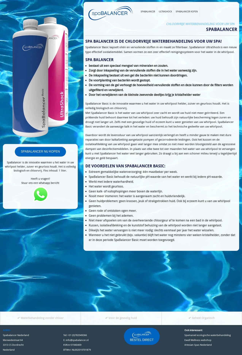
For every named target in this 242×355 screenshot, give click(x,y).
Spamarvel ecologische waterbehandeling (207, 335)
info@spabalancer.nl (77, 340)
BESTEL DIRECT (142, 336)
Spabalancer (148, 11)
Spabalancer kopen (187, 11)
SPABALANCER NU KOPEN (40, 151)
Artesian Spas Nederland (198, 344)
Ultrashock (165, 11)
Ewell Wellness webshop (197, 340)
